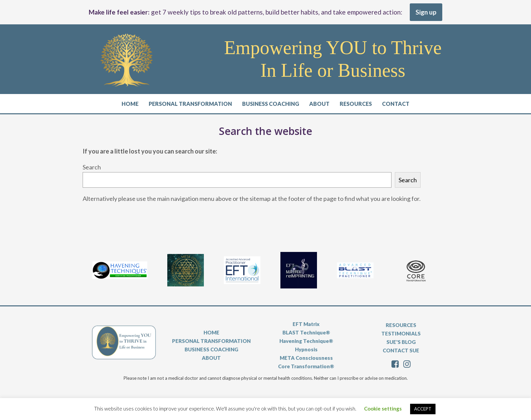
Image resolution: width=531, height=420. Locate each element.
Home (130, 103)
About (319, 103)
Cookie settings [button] (383, 408)
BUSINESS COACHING (211, 349)
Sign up (426, 12)
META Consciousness (306, 358)
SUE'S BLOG (401, 342)
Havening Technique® (306, 341)
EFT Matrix (306, 324)
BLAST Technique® (306, 332)
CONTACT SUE (401, 350)
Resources (356, 103)
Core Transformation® (306, 366)
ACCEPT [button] (422, 409)
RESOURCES (401, 325)
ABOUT (211, 358)
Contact (395, 103)
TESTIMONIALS (401, 333)
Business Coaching (270, 103)
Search (92, 167)
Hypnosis (306, 349)
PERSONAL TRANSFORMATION (211, 341)
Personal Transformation (190, 103)
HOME (211, 332)
